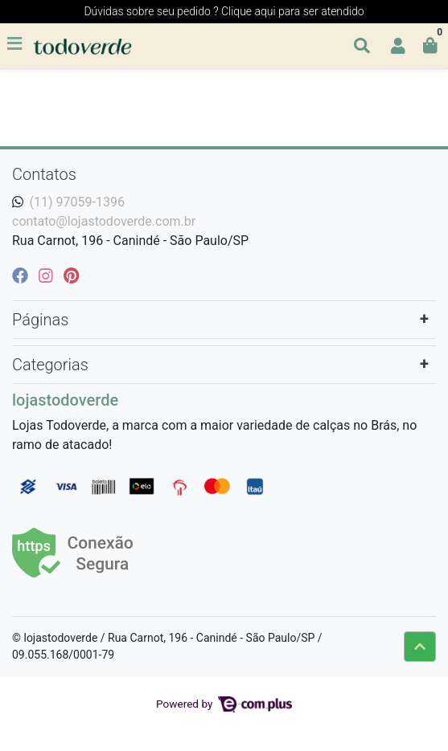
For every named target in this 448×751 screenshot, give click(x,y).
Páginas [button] (40, 319)
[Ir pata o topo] (420, 646)
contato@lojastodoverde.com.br (103, 221)
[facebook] (22, 275)
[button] (398, 46)
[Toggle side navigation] (16, 45)
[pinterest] (71, 275)
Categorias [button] (50, 364)
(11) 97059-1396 (77, 202)
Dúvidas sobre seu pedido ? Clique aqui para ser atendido (224, 11)
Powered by (224, 703)
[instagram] (48, 275)
